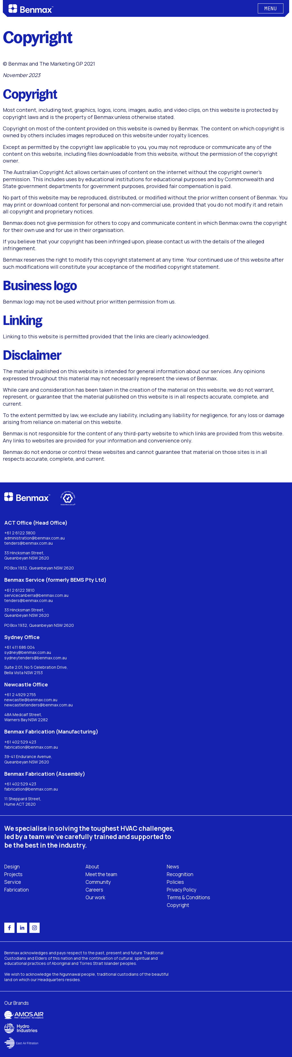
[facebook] (9, 928)
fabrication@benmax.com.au (31, 747)
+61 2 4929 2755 (20, 694)
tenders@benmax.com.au (28, 543)
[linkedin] (22, 928)
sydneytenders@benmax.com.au (35, 657)
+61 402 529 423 (20, 742)
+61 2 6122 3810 (19, 590)
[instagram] (34, 928)
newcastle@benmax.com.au (30, 699)
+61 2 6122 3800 (19, 532)
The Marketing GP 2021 (67, 63)
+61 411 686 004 (19, 647)
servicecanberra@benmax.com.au (36, 595)
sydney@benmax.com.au (27, 652)
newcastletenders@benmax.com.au (38, 705)
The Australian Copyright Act (38, 172)
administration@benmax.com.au (34, 538)
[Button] (270, 8)
